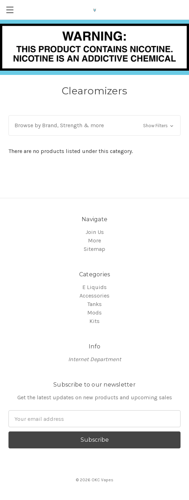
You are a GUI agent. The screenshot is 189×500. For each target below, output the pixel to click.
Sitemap (94, 249)
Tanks (94, 304)
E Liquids (94, 287)
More (94, 240)
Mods (94, 312)
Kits (94, 321)
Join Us (94, 232)
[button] (94, 125)
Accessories (94, 295)
